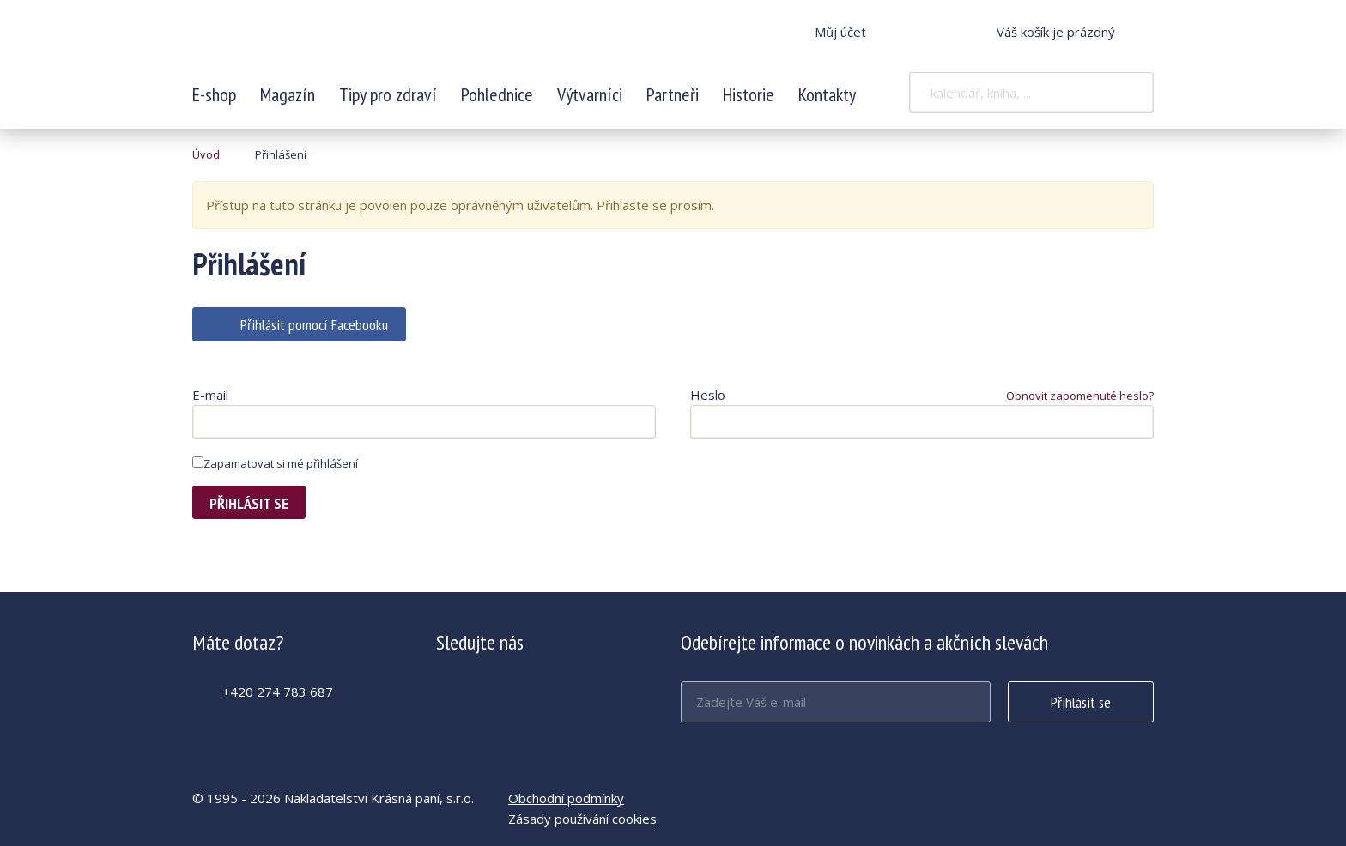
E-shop (214, 94)
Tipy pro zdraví (388, 94)
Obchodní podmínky (566, 798)
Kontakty (827, 94)
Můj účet (840, 31)
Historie (748, 94)
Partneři (672, 94)
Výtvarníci (589, 94)
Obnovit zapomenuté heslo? (1080, 395)
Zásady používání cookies (582, 818)
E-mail (210, 394)
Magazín (287, 94)
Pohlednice (497, 94)
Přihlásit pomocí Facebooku (314, 325)
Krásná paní (306, 43)
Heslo (707, 394)
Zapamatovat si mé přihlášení (275, 463)
